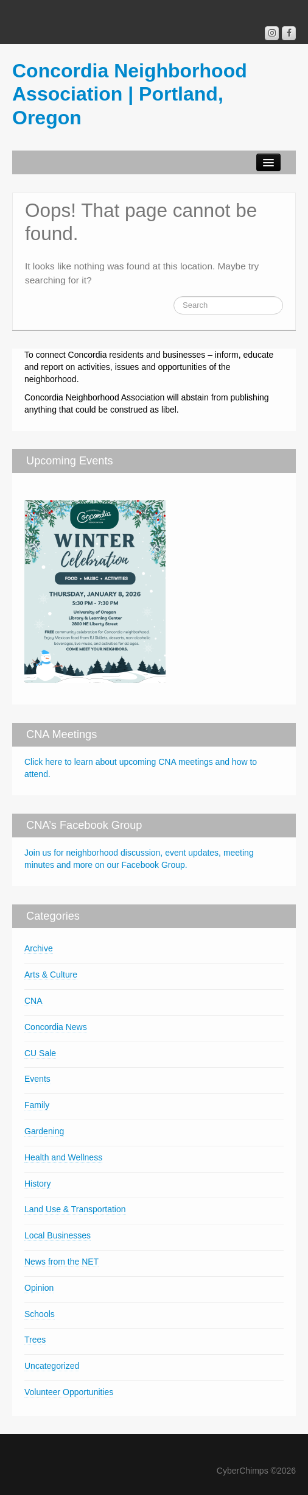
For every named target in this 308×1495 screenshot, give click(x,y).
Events (37, 1079)
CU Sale (40, 1053)
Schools (39, 1314)
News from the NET (61, 1261)
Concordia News (55, 1027)
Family (36, 1105)
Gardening (44, 1131)
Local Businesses (57, 1235)
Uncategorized (51, 1366)
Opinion (39, 1288)
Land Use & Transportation (75, 1209)
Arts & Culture (50, 974)
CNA (33, 1001)
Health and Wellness (63, 1157)
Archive (38, 948)
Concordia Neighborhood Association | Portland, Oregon (129, 94)
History (37, 1183)
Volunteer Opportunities (68, 1392)
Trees (35, 1339)
